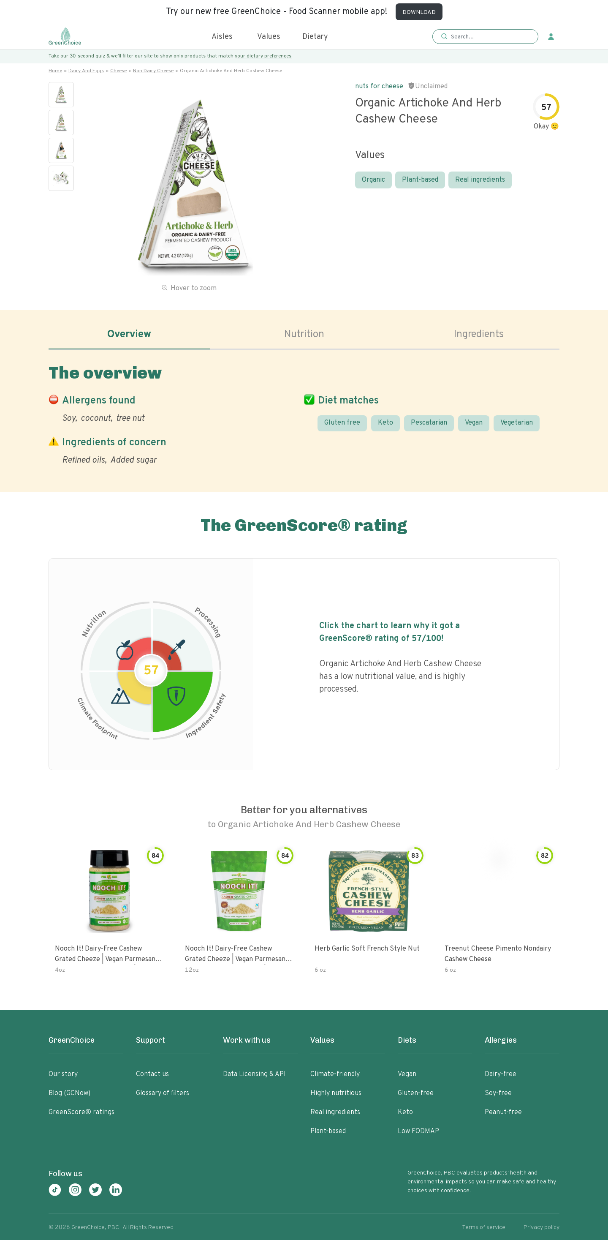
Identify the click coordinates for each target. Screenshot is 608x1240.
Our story (63, 1074)
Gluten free (342, 423)
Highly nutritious (335, 1093)
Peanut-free (503, 1112)
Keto (385, 423)
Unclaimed (431, 86)
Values (268, 37)
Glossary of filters (162, 1093)
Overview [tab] (129, 334)
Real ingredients (480, 180)
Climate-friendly (335, 1074)
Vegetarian (516, 423)
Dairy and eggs (86, 71)
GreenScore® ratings (81, 1112)
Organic (373, 180)
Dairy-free (500, 1074)
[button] (485, 37)
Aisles (222, 37)
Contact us (152, 1074)
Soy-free (498, 1093)
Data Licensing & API (254, 1074)
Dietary (315, 37)
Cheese (118, 71)
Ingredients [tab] (479, 334)
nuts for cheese (379, 86)
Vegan (474, 423)
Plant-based (420, 180)
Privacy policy (541, 1227)
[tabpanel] (304, 413)
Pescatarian (429, 423)
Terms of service (483, 1227)
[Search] (490, 36)
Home (55, 71)
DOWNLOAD (419, 12)
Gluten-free (416, 1093)
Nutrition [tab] (304, 334)
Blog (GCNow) (69, 1093)
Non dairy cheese (153, 71)
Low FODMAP (418, 1131)
